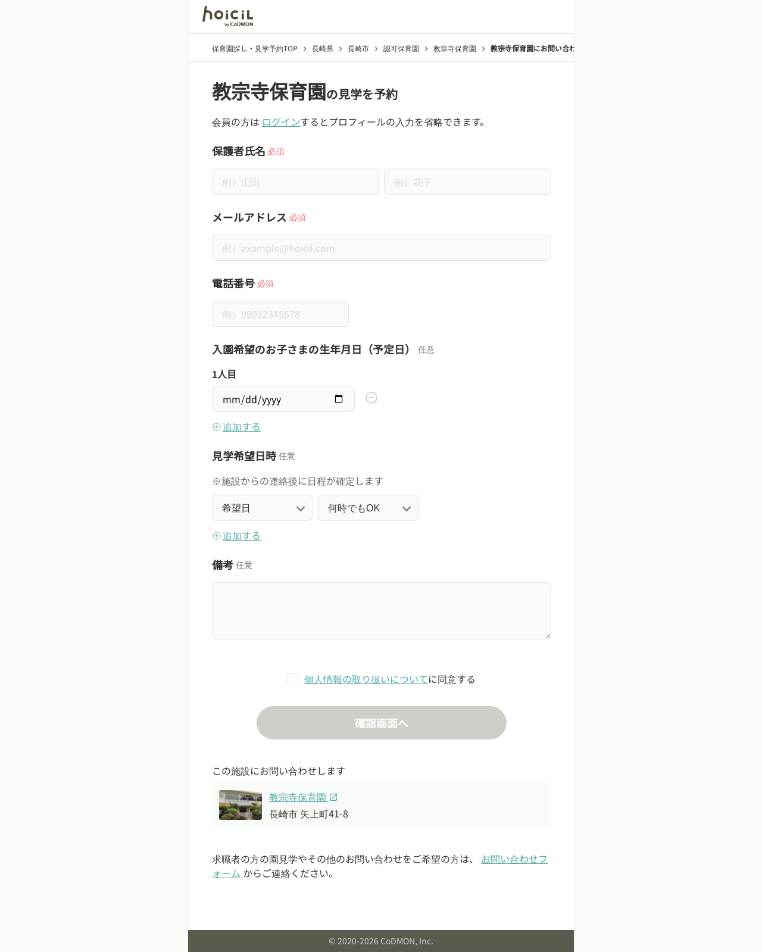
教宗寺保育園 (303, 796)
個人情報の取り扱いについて (366, 679)
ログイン (281, 121)
